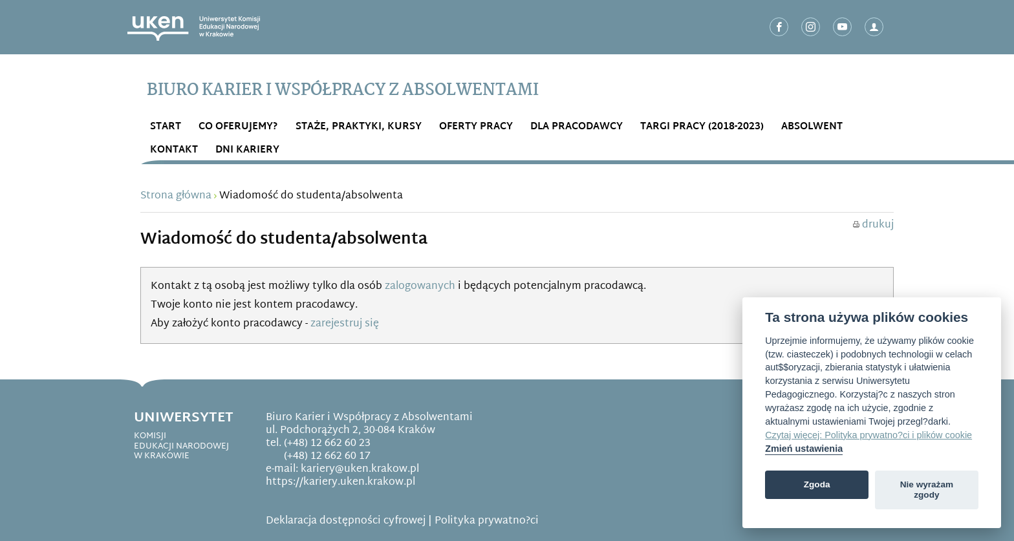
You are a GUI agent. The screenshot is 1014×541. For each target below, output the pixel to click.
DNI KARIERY (247, 150)
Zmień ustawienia (804, 448)
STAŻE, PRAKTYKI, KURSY (359, 127)
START (165, 127)
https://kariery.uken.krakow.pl (340, 482)
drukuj (873, 225)
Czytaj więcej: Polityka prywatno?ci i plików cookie (868, 435)
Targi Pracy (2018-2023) (702, 127)
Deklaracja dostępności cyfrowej (346, 521)
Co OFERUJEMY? (238, 127)
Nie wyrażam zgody (926, 490)
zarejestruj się (344, 324)
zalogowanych (420, 286)
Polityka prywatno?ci (487, 521)
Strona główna (175, 196)
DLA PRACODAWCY (576, 127)
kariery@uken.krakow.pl (360, 469)
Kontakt (174, 150)
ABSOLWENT (812, 127)
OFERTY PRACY (476, 127)
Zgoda (817, 484)
